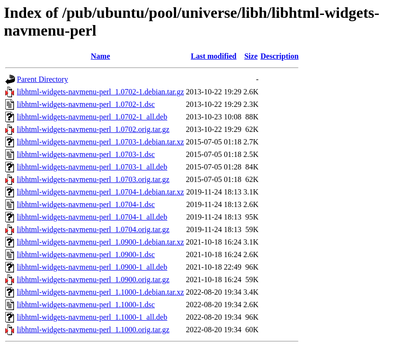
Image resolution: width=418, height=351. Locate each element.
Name (100, 56)
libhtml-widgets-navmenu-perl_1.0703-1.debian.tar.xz (100, 142)
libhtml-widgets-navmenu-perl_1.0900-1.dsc (86, 254)
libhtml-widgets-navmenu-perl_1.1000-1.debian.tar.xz (100, 292)
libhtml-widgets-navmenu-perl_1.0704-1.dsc (86, 204)
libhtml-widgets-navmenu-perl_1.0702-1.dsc (86, 104)
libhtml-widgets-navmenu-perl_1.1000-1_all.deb (92, 317)
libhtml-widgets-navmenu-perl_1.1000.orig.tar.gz (93, 329)
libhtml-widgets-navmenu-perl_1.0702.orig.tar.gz (93, 129)
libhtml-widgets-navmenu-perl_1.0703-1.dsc (86, 154)
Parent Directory (42, 79)
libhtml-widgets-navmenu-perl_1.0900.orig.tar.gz (93, 279)
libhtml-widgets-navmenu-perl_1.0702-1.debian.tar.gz (100, 92)
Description (279, 56)
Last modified (214, 56)
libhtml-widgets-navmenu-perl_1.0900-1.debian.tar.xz (100, 242)
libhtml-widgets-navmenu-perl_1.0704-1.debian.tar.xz (100, 192)
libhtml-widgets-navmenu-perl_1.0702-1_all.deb (92, 117)
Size (251, 56)
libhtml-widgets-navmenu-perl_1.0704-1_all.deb (92, 217)
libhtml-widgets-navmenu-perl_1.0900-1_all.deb (92, 267)
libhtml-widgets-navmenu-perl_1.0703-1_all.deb (92, 167)
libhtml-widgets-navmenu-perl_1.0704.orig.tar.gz (93, 229)
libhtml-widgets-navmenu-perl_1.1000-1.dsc (86, 304)
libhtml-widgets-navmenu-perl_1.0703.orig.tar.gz (93, 179)
